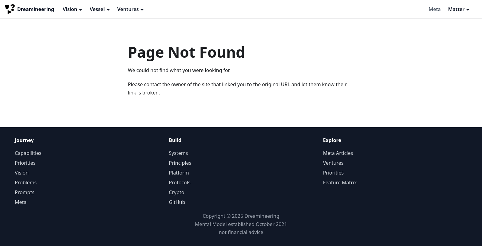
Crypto (176, 192)
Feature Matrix (340, 182)
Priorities (25, 163)
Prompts (24, 192)
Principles (180, 163)
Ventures (333, 163)
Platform (179, 172)
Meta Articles (338, 153)
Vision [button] (70, 9)
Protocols (179, 182)
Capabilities (28, 153)
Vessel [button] (97, 9)
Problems (26, 182)
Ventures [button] (128, 9)
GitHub (177, 202)
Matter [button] (456, 9)
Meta (435, 9)
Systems (178, 153)
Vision (22, 172)
